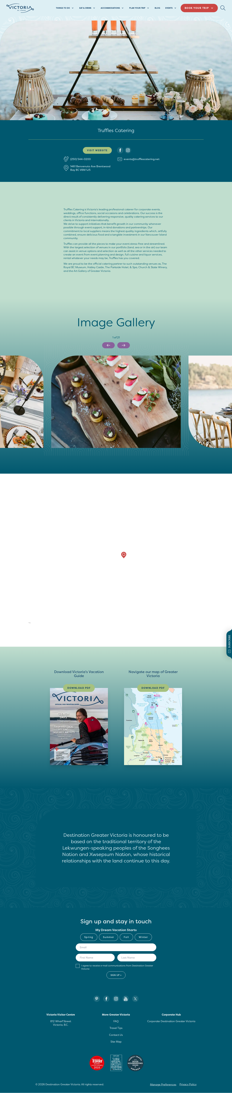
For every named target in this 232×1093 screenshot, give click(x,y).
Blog (157, 8)
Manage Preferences (163, 1084)
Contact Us (116, 1035)
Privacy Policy (188, 1084)
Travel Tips (116, 1028)
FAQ (116, 1021)
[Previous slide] (108, 345)
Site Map (116, 1041)
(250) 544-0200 (80, 159)
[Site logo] (20, 8)
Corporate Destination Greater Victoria (171, 1021)
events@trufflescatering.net (142, 159)
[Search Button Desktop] (223, 8)
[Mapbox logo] (23, 623)
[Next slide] (123, 345)
